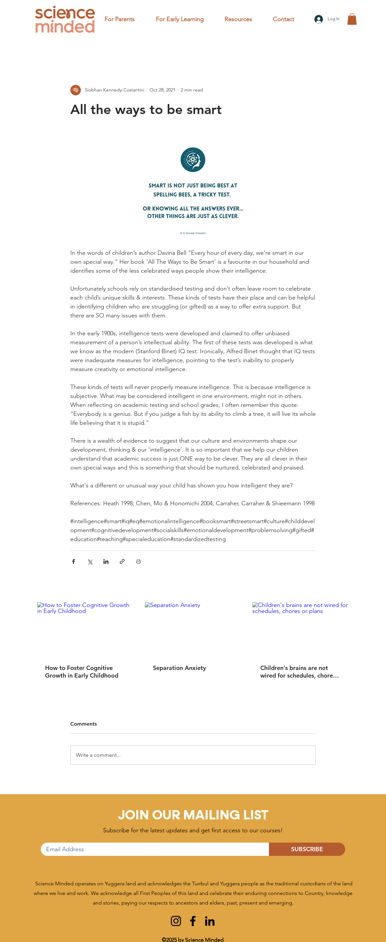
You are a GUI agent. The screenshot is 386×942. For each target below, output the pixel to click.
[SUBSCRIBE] (307, 849)
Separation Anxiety (179, 668)
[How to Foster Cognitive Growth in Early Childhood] (85, 629)
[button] (125, 19)
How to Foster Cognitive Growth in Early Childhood (81, 671)
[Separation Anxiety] (193, 629)
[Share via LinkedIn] (106, 561)
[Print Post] (138, 561)
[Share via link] (122, 561)
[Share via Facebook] (73, 561)
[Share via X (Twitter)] (90, 561)
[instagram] (176, 921)
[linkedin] (210, 921)
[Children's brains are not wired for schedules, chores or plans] (300, 629)
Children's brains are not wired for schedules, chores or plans (298, 671)
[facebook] (193, 921)
